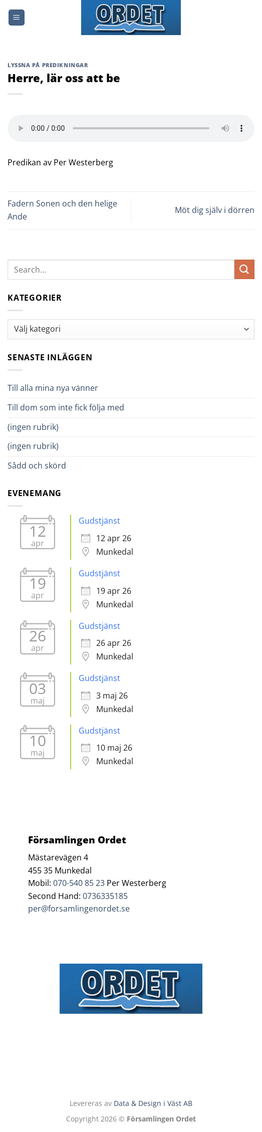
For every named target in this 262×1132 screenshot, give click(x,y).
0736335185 (105, 895)
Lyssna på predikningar (48, 65)
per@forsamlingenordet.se (79, 908)
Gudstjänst (99, 520)
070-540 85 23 (79, 882)
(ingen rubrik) (33, 426)
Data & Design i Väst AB (153, 1103)
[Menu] (17, 18)
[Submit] (244, 269)
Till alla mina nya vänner (62, 387)
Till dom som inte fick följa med (66, 407)
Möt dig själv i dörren (214, 209)
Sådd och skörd (37, 465)
